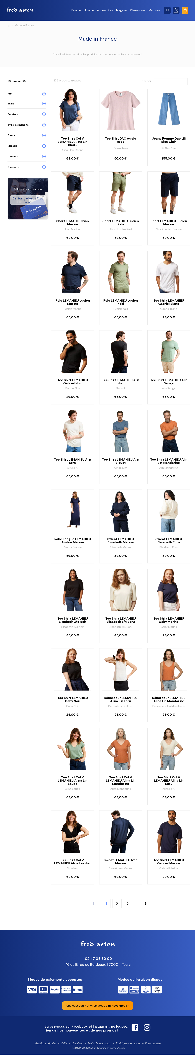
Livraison (77, 1046)
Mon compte (176, 10)
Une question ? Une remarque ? (97, 1008)
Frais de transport (100, 1046)
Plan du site (153, 1046)
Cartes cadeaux (98, 1050)
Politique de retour (128, 1046)
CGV (64, 1046)
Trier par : (146, 83)
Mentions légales (45, 1046)
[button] (76, 10)
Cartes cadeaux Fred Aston (27, 212)
